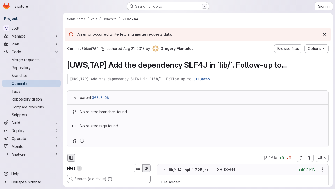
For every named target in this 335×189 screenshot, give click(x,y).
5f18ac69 (201, 79)
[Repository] (31, 67)
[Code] (31, 51)
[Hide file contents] (163, 170)
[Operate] (31, 138)
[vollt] (31, 28)
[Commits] (31, 83)
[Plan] (31, 44)
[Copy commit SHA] (102, 49)
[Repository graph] (31, 99)
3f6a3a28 (100, 97)
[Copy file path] (212, 170)
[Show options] (322, 170)
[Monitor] (31, 146)
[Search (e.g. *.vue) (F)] (109, 179)
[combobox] (322, 158)
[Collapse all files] (309, 158)
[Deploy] (31, 130)
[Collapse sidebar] (31, 182)
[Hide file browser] (71, 158)
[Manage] (31, 36)
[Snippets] (31, 114)
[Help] (31, 173)
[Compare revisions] (31, 107)
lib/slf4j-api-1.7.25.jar (188, 169)
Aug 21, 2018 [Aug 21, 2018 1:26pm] (134, 48)
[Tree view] (146, 168)
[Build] (31, 122)
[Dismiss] (324, 34)
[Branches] (31, 75)
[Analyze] (31, 154)
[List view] (138, 168)
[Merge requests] (31, 59)
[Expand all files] (301, 158)
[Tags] (31, 91)
